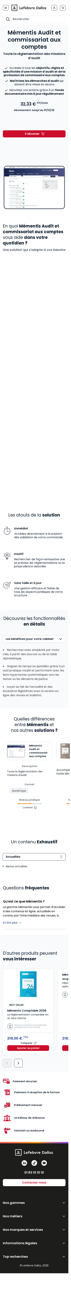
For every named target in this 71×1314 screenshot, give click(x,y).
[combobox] (34, 19)
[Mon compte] (54, 8)
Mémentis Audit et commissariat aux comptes (38, 751)
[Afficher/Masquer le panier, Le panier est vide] (63, 8)
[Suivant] (18, 1063)
